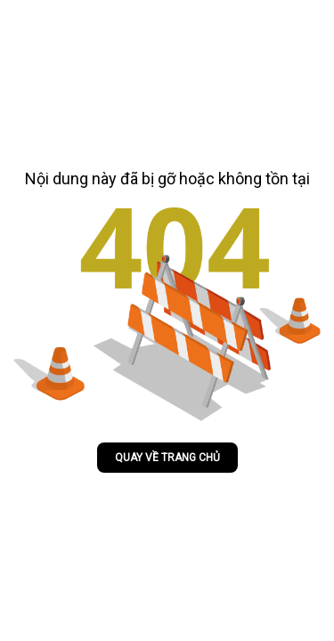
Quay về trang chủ (167, 457)
